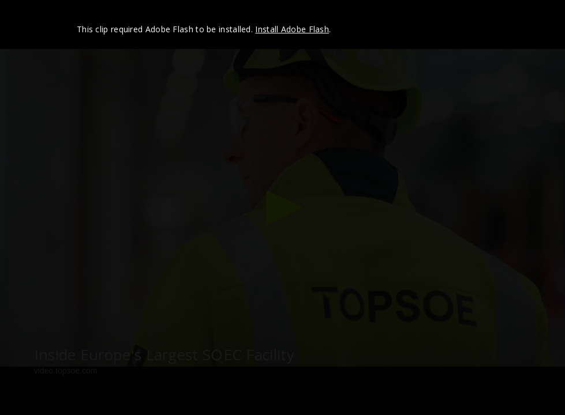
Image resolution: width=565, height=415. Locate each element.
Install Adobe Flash (292, 29)
